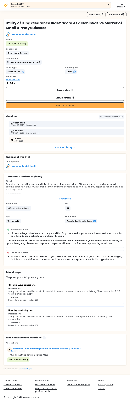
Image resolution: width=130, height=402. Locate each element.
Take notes (65, 90)
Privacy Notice (105, 384)
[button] (17, 53)
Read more (65, 198)
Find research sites (45, 384)
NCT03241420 (13, 79)
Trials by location (13, 388)
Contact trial (65, 105)
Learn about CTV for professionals (46, 390)
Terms (101, 388)
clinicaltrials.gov (25, 369)
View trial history (65, 147)
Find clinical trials (13, 384)
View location (65, 97)
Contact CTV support (78, 384)
